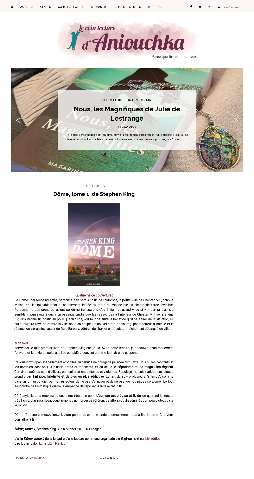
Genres (45, 6)
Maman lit (99, 6)
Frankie (60, 443)
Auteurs (26, 6)
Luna (42, 443)
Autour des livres (127, 6)
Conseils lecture (71, 6)
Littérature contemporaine (127, 100)
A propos (155, 6)
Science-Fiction (94, 186)
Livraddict (152, 439)
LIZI (50, 443)
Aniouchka (37, 457)
